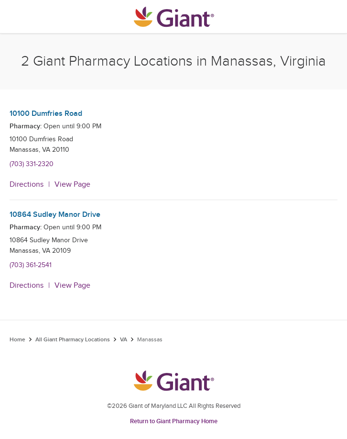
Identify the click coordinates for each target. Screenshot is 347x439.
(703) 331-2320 (32, 164)
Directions (26, 184)
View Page (72, 184)
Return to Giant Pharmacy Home (173, 421)
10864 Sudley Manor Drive (55, 214)
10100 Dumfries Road (46, 113)
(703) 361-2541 (31, 265)
